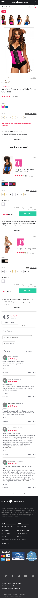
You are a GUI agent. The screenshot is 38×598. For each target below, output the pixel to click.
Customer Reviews (23, 530)
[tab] (10, 322)
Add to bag (27, 214)
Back (3, 12)
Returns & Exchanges (9, 540)
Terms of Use (17, 596)
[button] (6, 369)
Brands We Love (22, 533)
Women (4, 7)
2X (21, 194)
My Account (6, 530)
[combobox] (30, 351)
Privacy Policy (21, 540)
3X (25, 271)
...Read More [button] (8, 447)
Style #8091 (33, 236)
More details (18, 139)
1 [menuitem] (17, 493)
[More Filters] (9, 343)
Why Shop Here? (22, 527)
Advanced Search (7, 527)
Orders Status (6, 533)
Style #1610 (33, 157)
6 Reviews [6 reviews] (15, 96)
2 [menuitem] (20, 493)
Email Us (17, 588)
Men (10, 7)
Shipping (4, 536)
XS (3, 271)
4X (28, 271)
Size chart (32, 114)
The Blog (20, 536)
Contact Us (5, 543)
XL (18, 194)
